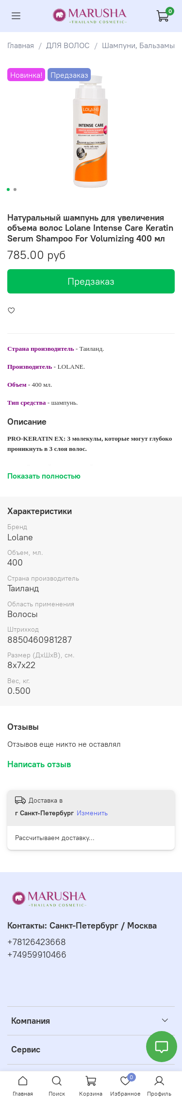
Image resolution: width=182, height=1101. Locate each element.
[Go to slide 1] (7, 189)
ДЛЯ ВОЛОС (68, 45)
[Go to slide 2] (14, 189)
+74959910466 (36, 954)
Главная (20, 45)
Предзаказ (91, 281)
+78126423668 (36, 942)
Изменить (92, 813)
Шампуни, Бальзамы (138, 45)
